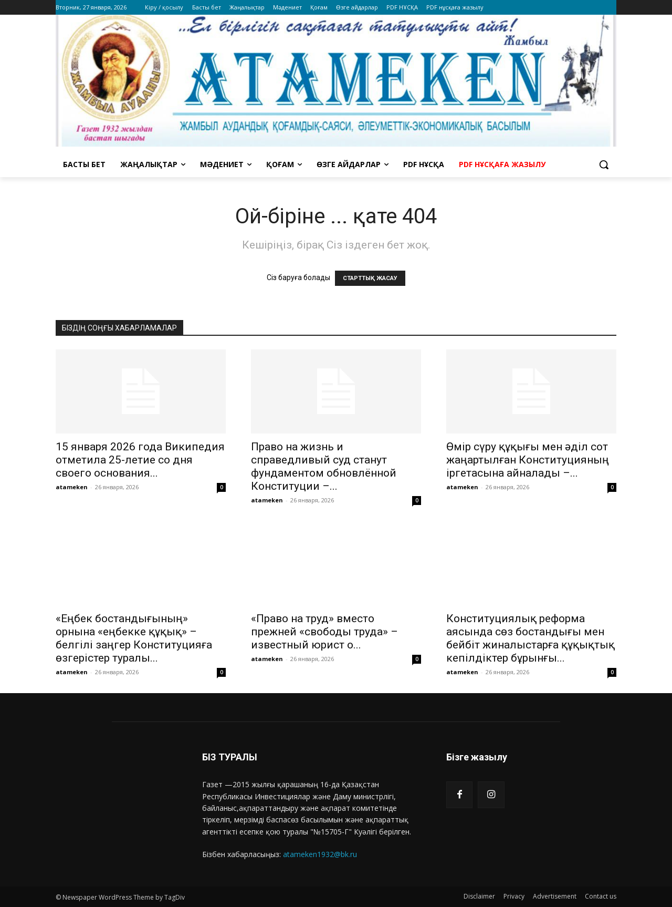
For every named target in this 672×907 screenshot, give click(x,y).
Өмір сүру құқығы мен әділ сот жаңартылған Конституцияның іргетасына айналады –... (527, 459)
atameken (72, 487)
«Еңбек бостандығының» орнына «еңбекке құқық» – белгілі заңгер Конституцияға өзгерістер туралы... (134, 638)
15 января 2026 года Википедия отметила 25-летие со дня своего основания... (140, 459)
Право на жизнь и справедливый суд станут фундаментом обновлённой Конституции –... (323, 466)
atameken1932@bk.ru (320, 854)
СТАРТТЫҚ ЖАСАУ (370, 278)
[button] (603, 164)
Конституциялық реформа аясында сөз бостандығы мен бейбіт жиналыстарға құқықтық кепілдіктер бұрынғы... (530, 638)
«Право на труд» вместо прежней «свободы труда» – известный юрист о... (324, 631)
